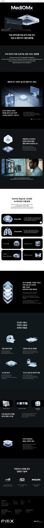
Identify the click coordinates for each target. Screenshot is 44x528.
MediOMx (28, 1)
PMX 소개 (22, 1)
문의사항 (38, 1)
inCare (25, 1)
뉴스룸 (35, 1)
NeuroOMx (32, 1)
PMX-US (41, 1)
